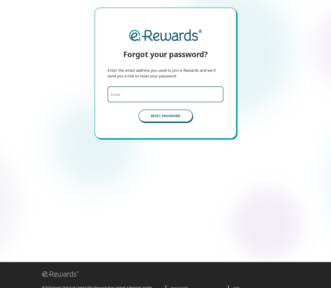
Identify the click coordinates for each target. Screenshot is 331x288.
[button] (58, 274)
